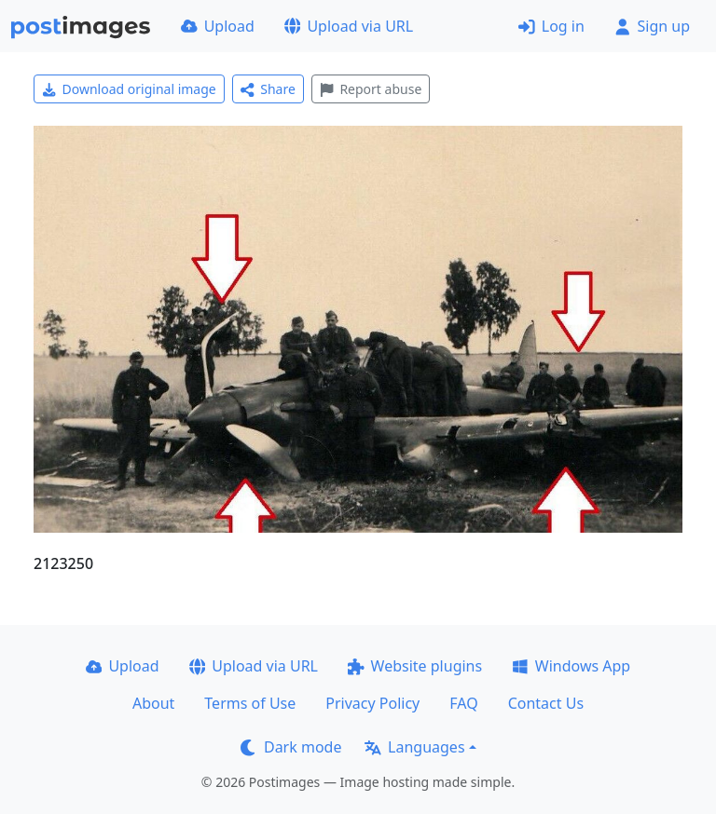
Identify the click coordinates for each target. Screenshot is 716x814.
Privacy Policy (372, 703)
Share (268, 89)
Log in (551, 26)
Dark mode (291, 747)
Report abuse (370, 89)
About (153, 703)
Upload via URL (348, 26)
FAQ (463, 703)
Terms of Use (250, 703)
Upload (218, 26)
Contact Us (546, 703)
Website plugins (415, 666)
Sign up (652, 26)
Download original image (129, 89)
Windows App (571, 666)
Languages (414, 747)
